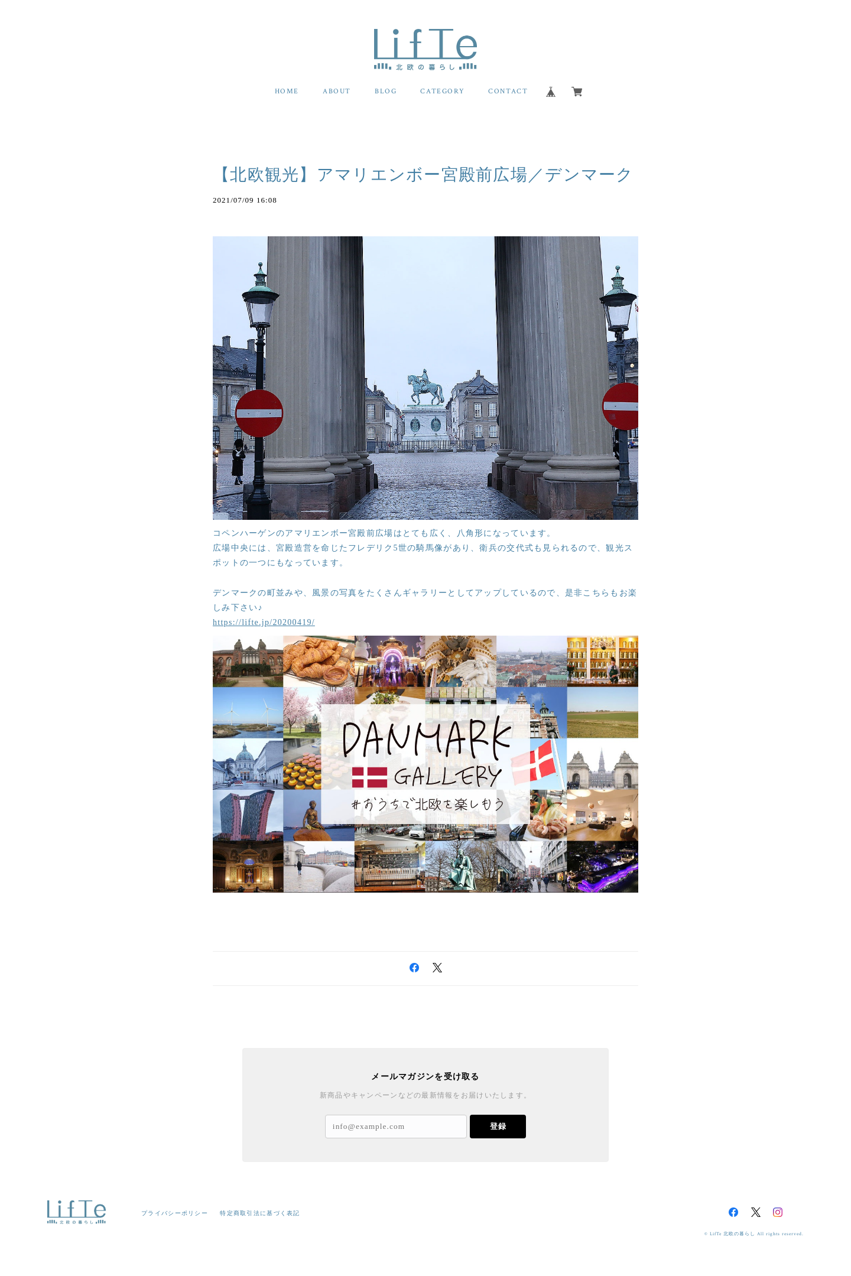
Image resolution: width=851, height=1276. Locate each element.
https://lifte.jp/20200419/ (264, 622)
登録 (498, 1126)
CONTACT (508, 91)
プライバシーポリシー (174, 1213)
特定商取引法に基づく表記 (260, 1213)
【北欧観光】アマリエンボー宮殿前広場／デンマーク (423, 174)
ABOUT (337, 91)
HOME (287, 91)
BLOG (386, 91)
